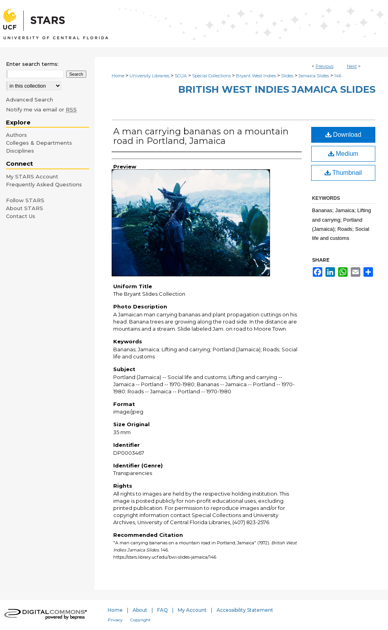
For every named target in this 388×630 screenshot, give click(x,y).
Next (352, 66)
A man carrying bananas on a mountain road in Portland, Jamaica (201, 136)
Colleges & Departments (39, 143)
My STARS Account (32, 176)
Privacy (115, 619)
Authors (16, 135)
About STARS (24, 208)
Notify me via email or (41, 109)
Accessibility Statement (245, 610)
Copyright (140, 619)
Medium (343, 153)
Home (118, 76)
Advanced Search (29, 99)
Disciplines (20, 150)
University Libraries (149, 76)
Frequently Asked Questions (44, 184)
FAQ (162, 610)
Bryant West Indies (256, 76)
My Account (192, 610)
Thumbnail (343, 172)
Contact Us (20, 216)
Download (343, 134)
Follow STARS (25, 200)
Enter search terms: (32, 64)
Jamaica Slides (314, 76)
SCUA (181, 76)
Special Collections (211, 76)
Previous (324, 66)
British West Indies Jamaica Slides (276, 89)
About (140, 610)
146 (337, 76)
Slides (287, 76)
